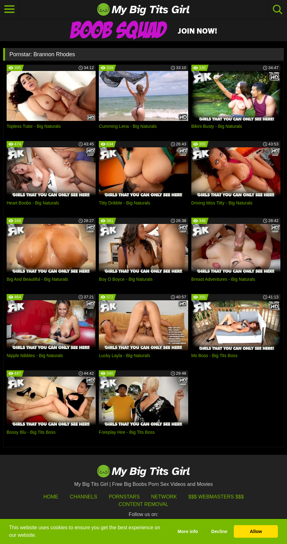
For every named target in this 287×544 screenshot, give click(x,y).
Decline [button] (219, 531)
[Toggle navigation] (9, 9)
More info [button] (187, 531)
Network (164, 496)
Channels (83, 496)
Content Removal (144, 504)
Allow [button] (256, 531)
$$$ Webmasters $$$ (216, 496)
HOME (50, 496)
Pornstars (124, 496)
